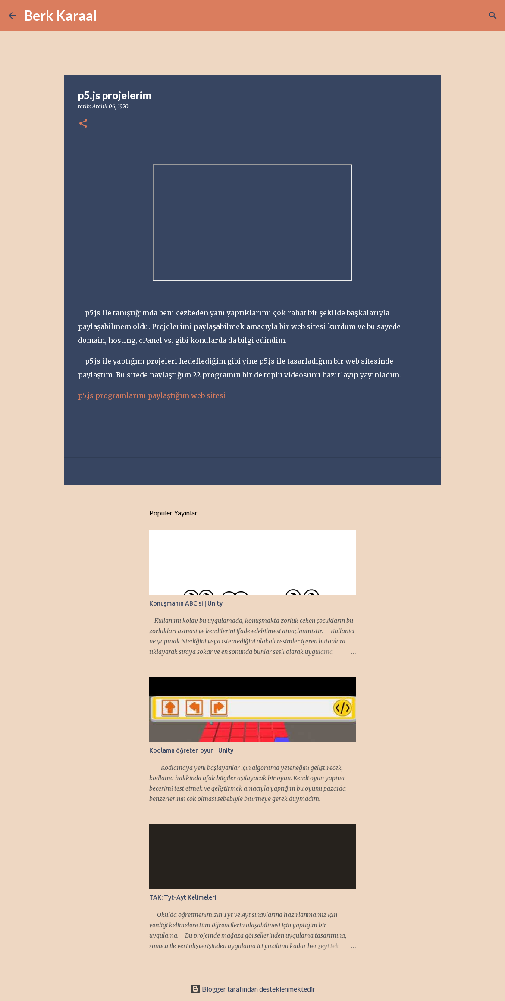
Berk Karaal (60, 15)
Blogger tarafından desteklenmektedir (252, 989)
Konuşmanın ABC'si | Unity (186, 603)
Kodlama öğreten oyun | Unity (191, 750)
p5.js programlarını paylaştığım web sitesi (152, 395)
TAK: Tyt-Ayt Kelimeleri (182, 897)
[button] (83, 124)
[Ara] (109, 15)
